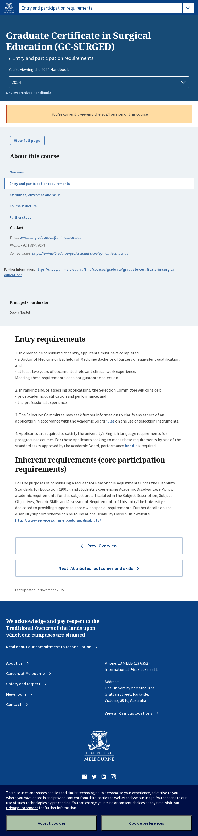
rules (110, 421)
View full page (27, 140)
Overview (17, 172)
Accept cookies (51, 823)
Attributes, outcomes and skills (35, 195)
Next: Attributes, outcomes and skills (95, 568)
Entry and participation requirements (40, 183)
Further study (20, 217)
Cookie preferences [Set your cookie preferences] (146, 823)
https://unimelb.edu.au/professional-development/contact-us (80, 253)
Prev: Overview (102, 546)
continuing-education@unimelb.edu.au (50, 237)
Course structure (23, 206)
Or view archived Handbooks (29, 92)
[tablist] (106, 8)
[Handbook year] (99, 82)
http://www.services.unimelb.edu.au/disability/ (58, 520)
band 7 (131, 445)
